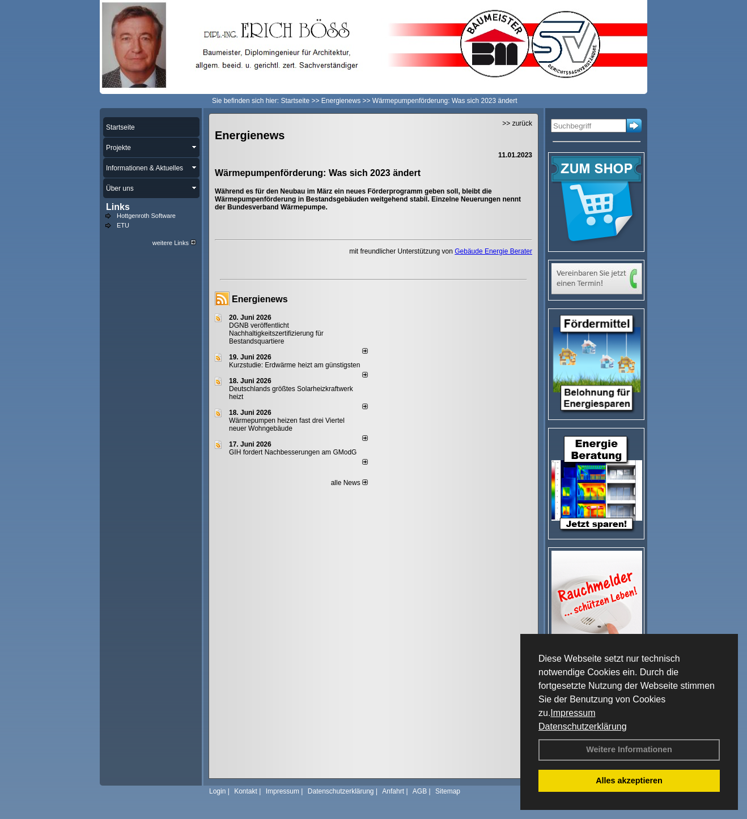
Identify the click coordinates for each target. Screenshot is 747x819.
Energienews (260, 299)
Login (217, 791)
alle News (349, 483)
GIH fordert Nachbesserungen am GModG (292, 452)
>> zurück (517, 123)
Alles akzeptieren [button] (629, 780)
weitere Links (174, 242)
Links (118, 207)
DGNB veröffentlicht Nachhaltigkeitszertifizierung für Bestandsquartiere (276, 333)
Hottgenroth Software (146, 215)
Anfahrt (393, 791)
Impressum (572, 713)
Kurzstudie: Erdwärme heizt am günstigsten (294, 365)
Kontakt (245, 791)
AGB (420, 791)
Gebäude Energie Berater (493, 251)
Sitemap (447, 791)
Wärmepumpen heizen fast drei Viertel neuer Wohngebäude (287, 424)
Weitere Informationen (629, 749)
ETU (123, 225)
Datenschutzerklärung (582, 726)
